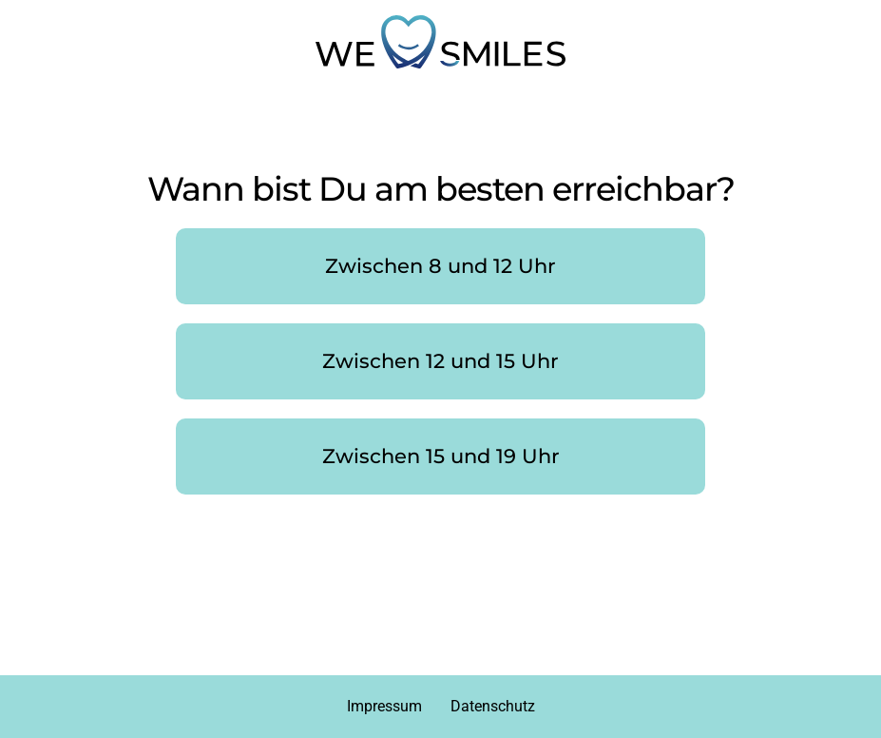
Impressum (384, 706)
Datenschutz (492, 706)
